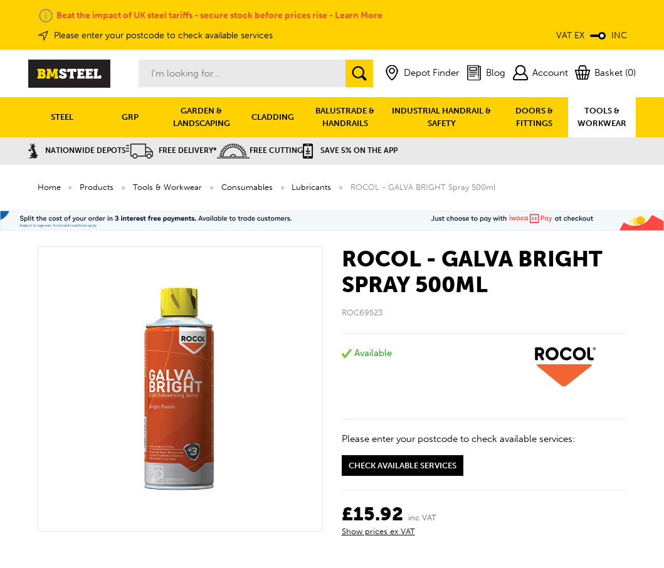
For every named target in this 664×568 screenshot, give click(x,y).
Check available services (402, 465)
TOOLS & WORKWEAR (601, 117)
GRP (130, 117)
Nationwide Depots (77, 150)
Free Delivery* (171, 150)
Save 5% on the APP (350, 150)
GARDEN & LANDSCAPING (201, 117)
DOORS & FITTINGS (534, 117)
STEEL (62, 117)
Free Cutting (260, 150)
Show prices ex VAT (378, 531)
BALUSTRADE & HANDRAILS (344, 117)
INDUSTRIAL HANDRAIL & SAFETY (441, 117)
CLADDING (272, 117)
